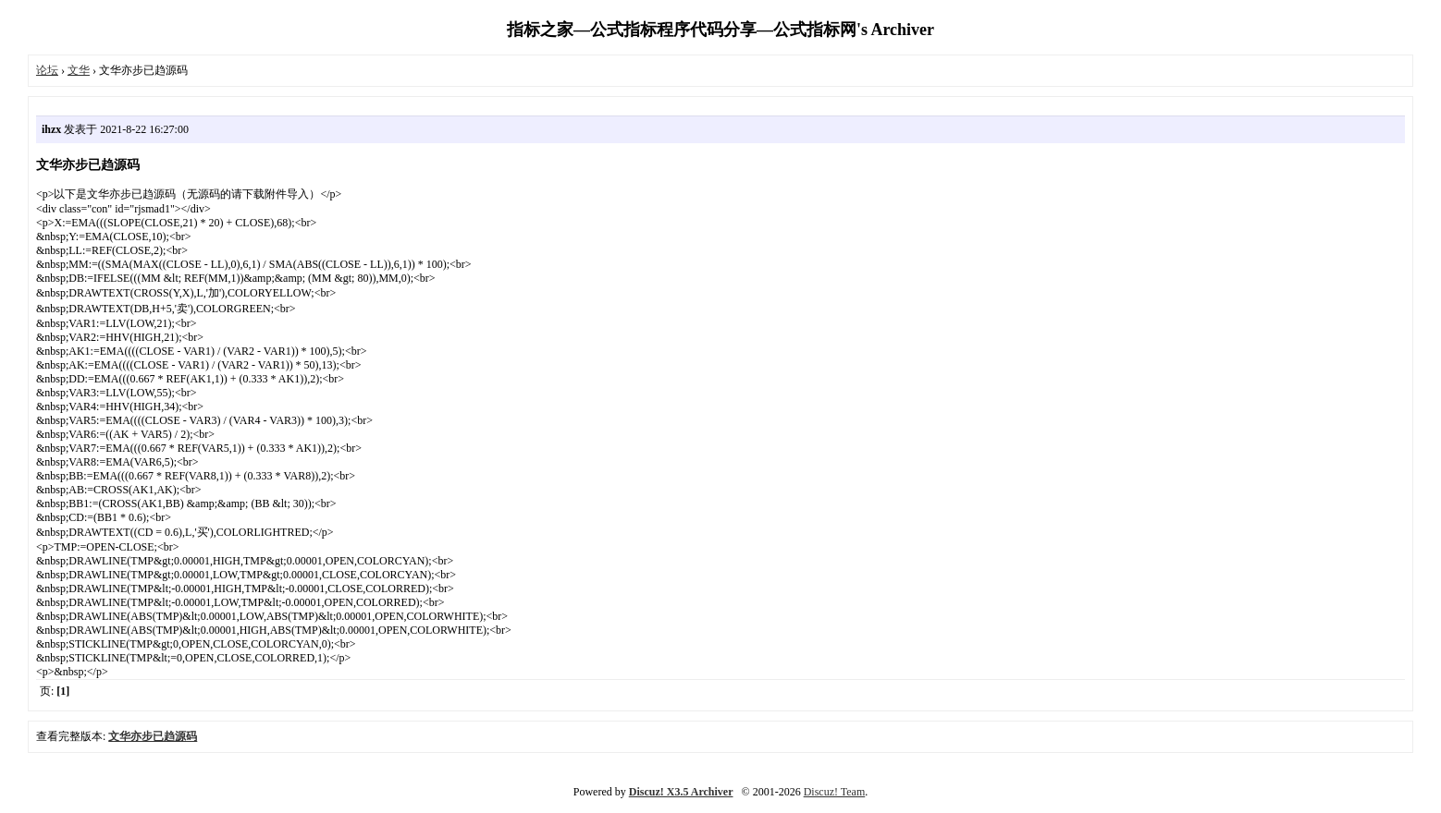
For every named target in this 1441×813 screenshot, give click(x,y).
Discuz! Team (835, 791)
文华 (79, 70)
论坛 (47, 70)
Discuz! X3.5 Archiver (681, 791)
